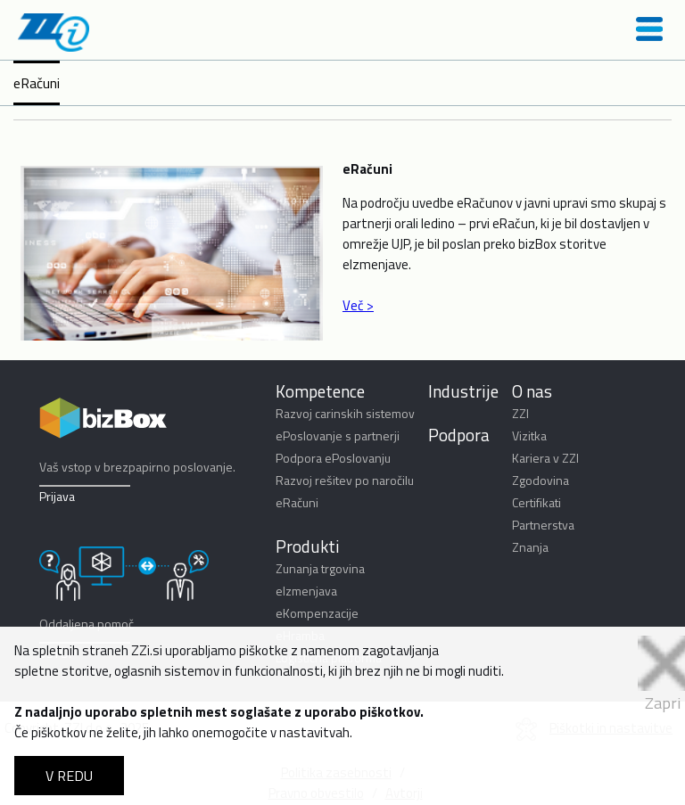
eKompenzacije (317, 613)
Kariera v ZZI (545, 457)
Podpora (459, 435)
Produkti (308, 546)
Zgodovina (540, 480)
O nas (532, 391)
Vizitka (529, 435)
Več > (358, 305)
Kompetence (320, 391)
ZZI (520, 413)
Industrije (463, 391)
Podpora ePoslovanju (333, 457)
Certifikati (536, 502)
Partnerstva (543, 524)
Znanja (530, 547)
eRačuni (36, 83)
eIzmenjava (306, 590)
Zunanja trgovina (320, 568)
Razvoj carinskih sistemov (345, 413)
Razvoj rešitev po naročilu (345, 480)
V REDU (69, 775)
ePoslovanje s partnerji (338, 435)
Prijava (57, 496)
